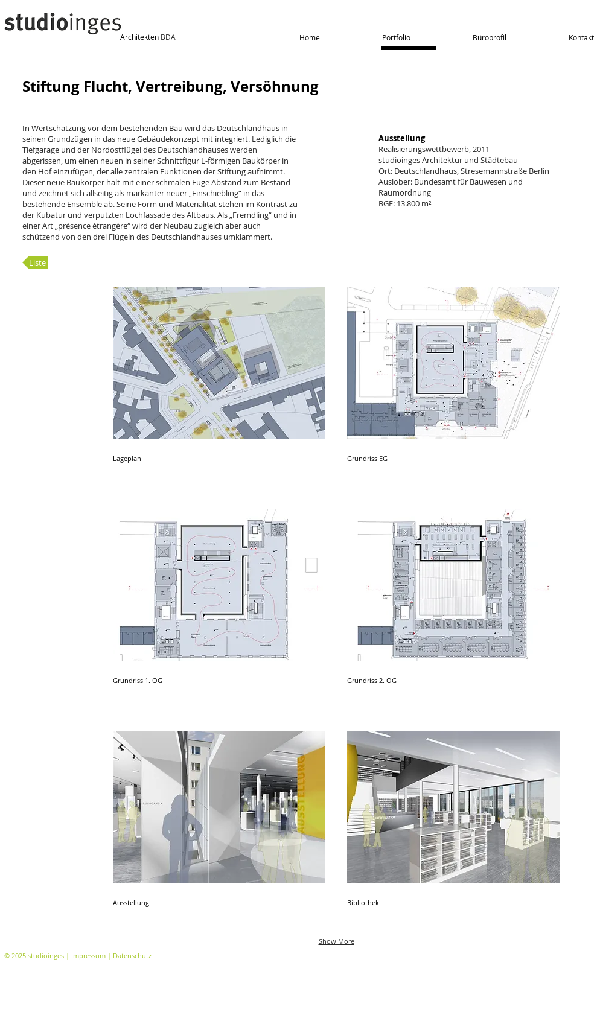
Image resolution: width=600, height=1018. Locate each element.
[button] (219, 387)
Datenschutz (132, 955)
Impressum (88, 955)
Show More (336, 941)
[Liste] (35, 262)
